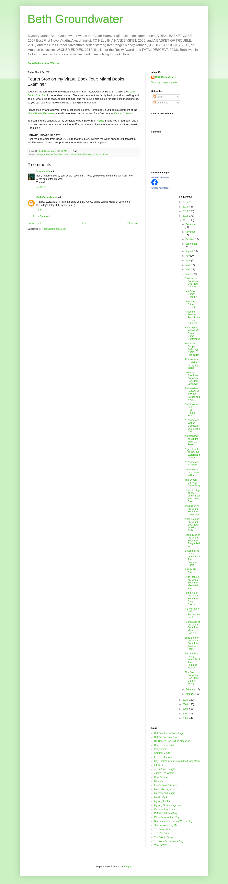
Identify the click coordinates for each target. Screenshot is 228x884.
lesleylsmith (43, 171)
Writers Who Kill (162, 845)
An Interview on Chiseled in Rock (192, 472)
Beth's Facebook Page (166, 737)
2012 (185, 215)
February (190, 689)
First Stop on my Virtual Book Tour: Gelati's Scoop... (192, 678)
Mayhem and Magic (164, 793)
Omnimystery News (164, 809)
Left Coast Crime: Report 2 (191, 294)
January (189, 694)
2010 (185, 699)
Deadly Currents (61, 154)
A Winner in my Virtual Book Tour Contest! (191, 282)
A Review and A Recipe (192, 463)
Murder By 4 (160, 797)
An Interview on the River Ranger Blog (191, 410)
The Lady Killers (162, 829)
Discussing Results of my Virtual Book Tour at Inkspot (191, 378)
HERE (100, 120)
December (190, 224)
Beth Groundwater (75, 19)
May (187, 265)
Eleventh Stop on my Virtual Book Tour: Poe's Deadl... (192, 496)
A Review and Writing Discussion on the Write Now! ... (192, 426)
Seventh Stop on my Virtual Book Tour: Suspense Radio (192, 557)
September (191, 243)
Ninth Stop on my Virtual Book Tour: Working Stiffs (192, 525)
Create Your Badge (160, 188)
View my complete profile (164, 82)
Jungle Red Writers (164, 773)
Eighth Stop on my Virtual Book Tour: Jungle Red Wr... (192, 541)
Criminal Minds (162, 753)
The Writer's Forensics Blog (168, 841)
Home (84, 223)
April (188, 269)
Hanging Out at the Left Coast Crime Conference (192, 333)
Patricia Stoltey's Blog (165, 813)
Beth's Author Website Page (169, 733)
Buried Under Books (164, 745)
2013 (185, 211)
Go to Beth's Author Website (43, 63)
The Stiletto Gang (163, 837)
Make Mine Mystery (164, 789)
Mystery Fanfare (162, 801)
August (189, 251)
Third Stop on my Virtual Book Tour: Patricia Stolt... (192, 643)
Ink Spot (158, 765)
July (187, 255)
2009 (185, 704)
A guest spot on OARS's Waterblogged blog (192, 453)
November (190, 231)
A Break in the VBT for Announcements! (192, 613)
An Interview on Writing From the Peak (191, 440)
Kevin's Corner (162, 777)
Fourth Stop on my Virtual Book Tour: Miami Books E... (192, 628)
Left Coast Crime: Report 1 (191, 304)
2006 (185, 718)
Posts (158, 96)
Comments (161, 102)
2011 (185, 220)
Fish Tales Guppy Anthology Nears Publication (192, 349)
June (188, 260)
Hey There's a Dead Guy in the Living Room (177, 761)
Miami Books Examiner (41, 113)
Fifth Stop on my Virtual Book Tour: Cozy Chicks (192, 598)
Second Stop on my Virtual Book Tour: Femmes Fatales (192, 660)
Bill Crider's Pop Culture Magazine (172, 741)
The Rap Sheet (162, 833)
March (189, 274)
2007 (185, 713)
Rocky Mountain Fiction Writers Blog (173, 821)
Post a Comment (41, 216)
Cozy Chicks (160, 749)
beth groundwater (45, 154)
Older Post (133, 223)
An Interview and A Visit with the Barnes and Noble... (192, 394)
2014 (185, 206)
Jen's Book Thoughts (165, 769)
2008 (185, 709)
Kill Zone (159, 781)
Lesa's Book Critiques (165, 785)
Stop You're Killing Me (165, 825)
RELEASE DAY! (190, 571)
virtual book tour (100, 154)
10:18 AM (41, 186)
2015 (185, 202)
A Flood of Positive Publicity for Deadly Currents (192, 317)
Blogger (128, 866)
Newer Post (34, 223)
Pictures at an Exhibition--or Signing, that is (192, 363)
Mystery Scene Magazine (167, 805)
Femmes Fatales (163, 757)
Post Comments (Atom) (54, 229)
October (189, 239)
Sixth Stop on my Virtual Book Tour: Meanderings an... (192, 583)
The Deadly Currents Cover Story (192, 482)
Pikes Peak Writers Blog (167, 817)
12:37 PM (41, 209)
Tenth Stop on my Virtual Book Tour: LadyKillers (192, 510)
